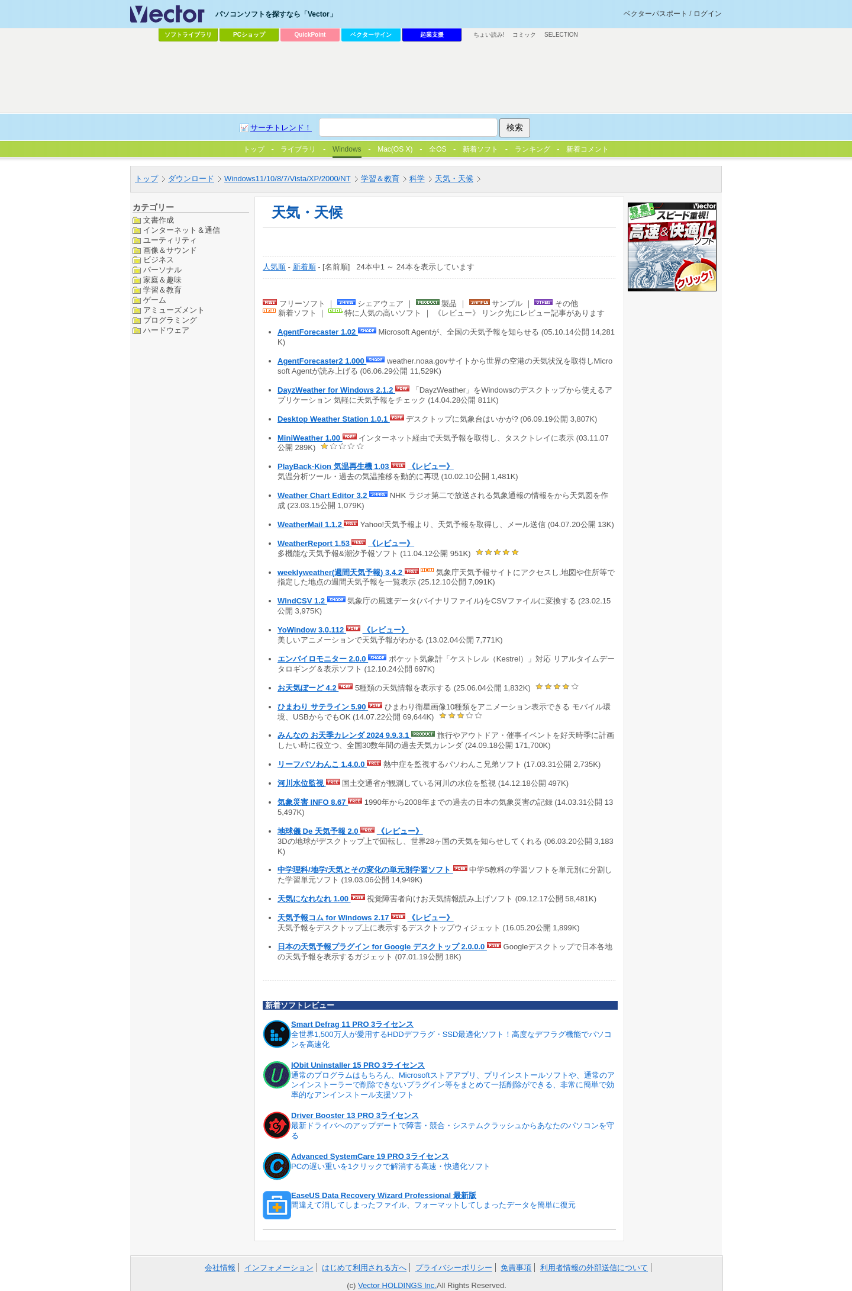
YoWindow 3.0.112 (311, 629)
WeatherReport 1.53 (314, 543)
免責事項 (516, 1267)
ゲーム (154, 300)
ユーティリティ (170, 240)
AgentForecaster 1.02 (317, 331)
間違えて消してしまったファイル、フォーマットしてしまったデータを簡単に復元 (433, 1204)
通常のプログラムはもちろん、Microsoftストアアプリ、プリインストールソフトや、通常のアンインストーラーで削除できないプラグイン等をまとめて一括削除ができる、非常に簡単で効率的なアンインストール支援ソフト (453, 1085)
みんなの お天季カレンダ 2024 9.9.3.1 (344, 735)
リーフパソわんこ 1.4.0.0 (322, 764)
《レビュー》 (431, 466)
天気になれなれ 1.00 (314, 898)
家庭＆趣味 (162, 279)
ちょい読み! (489, 34)
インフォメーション (279, 1267)
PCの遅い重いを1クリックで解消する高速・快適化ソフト (390, 1166)
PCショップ (249, 34)
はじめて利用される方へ (364, 1267)
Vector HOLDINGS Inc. (397, 1285)
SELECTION (561, 34)
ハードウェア (166, 330)
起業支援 (432, 34)
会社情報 (220, 1267)
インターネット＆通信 (181, 230)
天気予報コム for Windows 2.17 (334, 917)
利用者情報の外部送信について (594, 1267)
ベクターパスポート (656, 13)
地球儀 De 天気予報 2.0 (318, 831)
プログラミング (170, 320)
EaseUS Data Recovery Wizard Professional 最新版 (383, 1195)
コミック (524, 34)
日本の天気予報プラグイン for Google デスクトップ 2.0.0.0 (382, 946)
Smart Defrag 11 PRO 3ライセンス (352, 1024)
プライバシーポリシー (453, 1267)
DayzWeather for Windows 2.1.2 (336, 390)
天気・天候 (454, 178)
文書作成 (158, 220)
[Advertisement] (426, 77)
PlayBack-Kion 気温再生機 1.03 (334, 466)
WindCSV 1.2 (302, 600)
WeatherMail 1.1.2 (310, 524)
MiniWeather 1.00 (310, 437)
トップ (146, 178)
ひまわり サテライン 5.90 (322, 706)
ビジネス (158, 259)
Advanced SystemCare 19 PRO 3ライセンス (370, 1156)
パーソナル (162, 269)
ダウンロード (191, 178)
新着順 (304, 266)
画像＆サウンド (170, 250)
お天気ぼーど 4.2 (307, 687)
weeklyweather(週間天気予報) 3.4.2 (341, 572)
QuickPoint (310, 34)
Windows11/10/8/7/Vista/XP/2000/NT (287, 178)
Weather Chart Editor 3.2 (323, 495)
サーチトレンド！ (281, 127)
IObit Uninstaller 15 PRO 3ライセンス (358, 1065)
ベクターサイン (371, 34)
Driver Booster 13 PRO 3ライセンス (355, 1115)
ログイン (707, 13)
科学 (417, 178)
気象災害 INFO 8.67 (312, 802)
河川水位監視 (301, 783)
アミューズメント (174, 310)
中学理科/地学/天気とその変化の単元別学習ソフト (365, 869)
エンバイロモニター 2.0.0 (322, 658)
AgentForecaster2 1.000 (321, 361)
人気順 (274, 266)
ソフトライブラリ (188, 34)
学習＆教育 (380, 178)
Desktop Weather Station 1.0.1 (333, 419)
